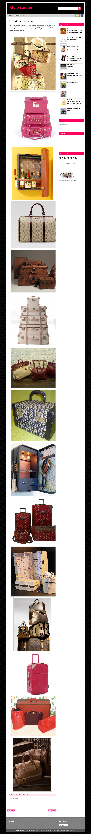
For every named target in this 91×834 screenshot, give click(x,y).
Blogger (74, 163)
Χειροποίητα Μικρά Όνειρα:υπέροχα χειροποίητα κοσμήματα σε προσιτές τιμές (74, 30)
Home (10, 15)
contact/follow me (20, 15)
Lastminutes (61, 830)
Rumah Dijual (35, 830)
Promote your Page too (63, 127)
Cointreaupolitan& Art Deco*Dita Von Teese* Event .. (74, 75)
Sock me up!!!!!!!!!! (72, 91)
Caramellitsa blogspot (63, 124)
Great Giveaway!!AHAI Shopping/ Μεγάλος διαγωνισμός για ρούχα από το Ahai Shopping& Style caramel (74, 58)
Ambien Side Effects (70, 830)
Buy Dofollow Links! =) (53, 830)
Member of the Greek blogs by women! (68, 180)
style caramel (22, 7)
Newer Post (11, 810)
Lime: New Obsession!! (73, 82)
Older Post (51, 810)
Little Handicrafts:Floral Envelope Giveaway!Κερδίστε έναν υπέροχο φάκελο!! (74, 48)
